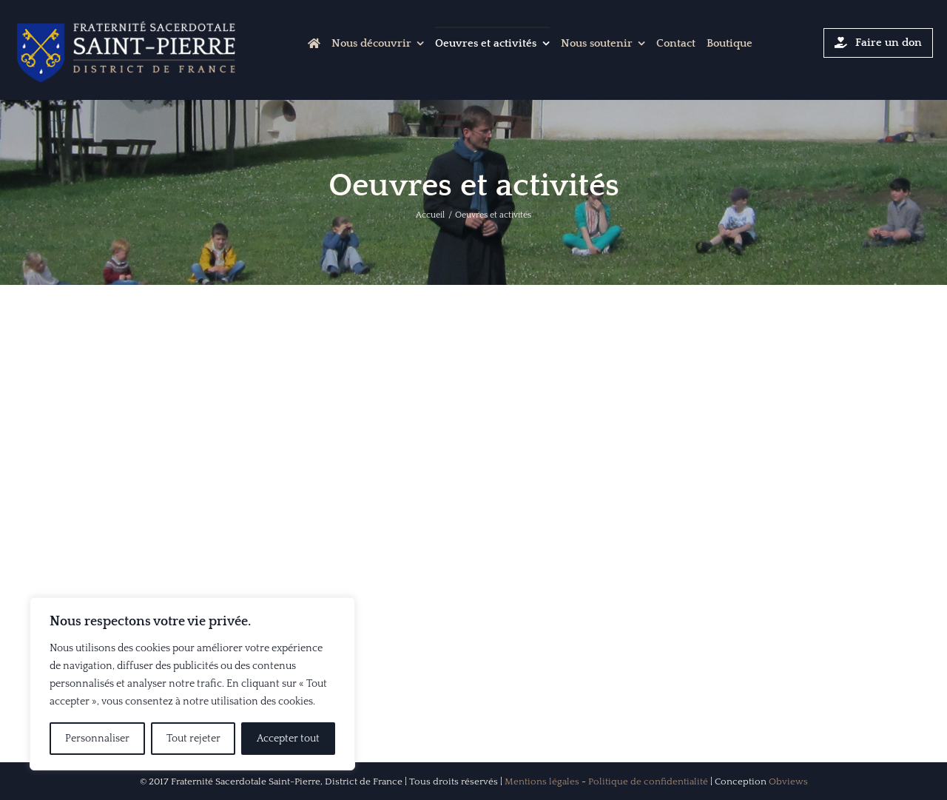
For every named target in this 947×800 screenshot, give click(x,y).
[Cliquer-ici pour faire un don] (878, 43)
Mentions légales (542, 781)
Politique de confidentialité (648, 781)
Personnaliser (97, 738)
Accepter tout (288, 738)
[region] (192, 683)
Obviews (788, 781)
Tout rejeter (193, 738)
